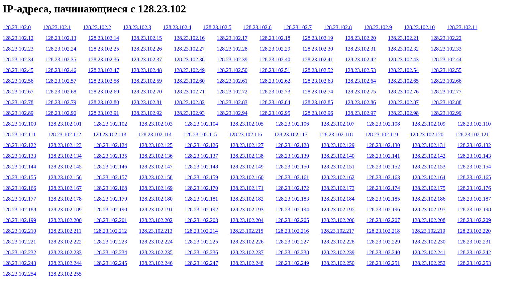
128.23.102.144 (19, 166)
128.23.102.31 (360, 49)
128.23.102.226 (247, 241)
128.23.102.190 (110, 209)
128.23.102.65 (403, 81)
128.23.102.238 (292, 252)
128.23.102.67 (18, 91)
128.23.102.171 (247, 188)
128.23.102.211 (64, 231)
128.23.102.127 (247, 145)
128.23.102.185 (383, 199)
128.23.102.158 (156, 177)
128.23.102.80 (103, 102)
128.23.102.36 (103, 59)
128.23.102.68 (60, 91)
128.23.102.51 (275, 70)
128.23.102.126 (201, 145)
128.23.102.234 (110, 252)
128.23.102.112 (64, 134)
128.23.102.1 (57, 27)
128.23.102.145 (65, 166)
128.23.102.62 (275, 81)
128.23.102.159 (201, 177)
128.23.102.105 (247, 124)
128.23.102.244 (65, 263)
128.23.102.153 (428, 166)
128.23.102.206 (337, 220)
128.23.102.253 (474, 263)
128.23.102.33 (446, 49)
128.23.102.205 (292, 220)
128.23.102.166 (19, 188)
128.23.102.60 (189, 81)
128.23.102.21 (403, 38)
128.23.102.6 (257, 27)
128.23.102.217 (337, 231)
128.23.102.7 (298, 27)
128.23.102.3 (137, 27)
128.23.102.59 (146, 81)
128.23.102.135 (110, 156)
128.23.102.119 (381, 134)
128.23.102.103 (156, 124)
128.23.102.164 (428, 177)
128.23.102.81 (146, 102)
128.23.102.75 (360, 91)
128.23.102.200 (65, 220)
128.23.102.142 (428, 156)
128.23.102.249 (292, 263)
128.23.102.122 (19, 145)
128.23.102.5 (217, 27)
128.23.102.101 (65, 124)
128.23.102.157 (110, 177)
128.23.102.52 (317, 70)
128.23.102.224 (156, 241)
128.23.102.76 (403, 91)
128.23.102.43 (403, 59)
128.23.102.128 (292, 145)
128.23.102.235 (156, 252)
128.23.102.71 (189, 91)
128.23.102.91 (103, 113)
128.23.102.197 (428, 209)
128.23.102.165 (474, 177)
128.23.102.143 (474, 156)
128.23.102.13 (60, 38)
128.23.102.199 (19, 220)
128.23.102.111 (19, 134)
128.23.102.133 (19, 156)
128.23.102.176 (474, 188)
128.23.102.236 (201, 252)
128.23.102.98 (403, 113)
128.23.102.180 (156, 199)
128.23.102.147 (156, 166)
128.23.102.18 (275, 38)
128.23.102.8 (338, 27)
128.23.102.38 (189, 59)
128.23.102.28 (232, 49)
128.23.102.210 (19, 231)
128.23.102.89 (18, 113)
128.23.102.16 (189, 38)
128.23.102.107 (337, 124)
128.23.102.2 (97, 27)
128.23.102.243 (19, 263)
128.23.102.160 (247, 177)
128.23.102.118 (335, 134)
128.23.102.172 (292, 188)
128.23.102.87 (403, 102)
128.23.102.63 (317, 81)
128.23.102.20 (360, 38)
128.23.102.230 (428, 241)
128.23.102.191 (156, 209)
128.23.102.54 (403, 70)
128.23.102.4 (177, 27)
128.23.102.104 (201, 124)
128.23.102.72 (232, 91)
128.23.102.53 (360, 70)
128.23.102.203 (201, 220)
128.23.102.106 (292, 124)
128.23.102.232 (19, 252)
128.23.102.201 (110, 220)
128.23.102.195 (337, 209)
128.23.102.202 (156, 220)
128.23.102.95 (275, 113)
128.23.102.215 (246, 231)
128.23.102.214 (201, 231)
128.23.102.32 (403, 49)
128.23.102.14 (103, 38)
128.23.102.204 (247, 220)
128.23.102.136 (156, 156)
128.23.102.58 (103, 81)
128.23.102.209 (474, 220)
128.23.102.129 (337, 145)
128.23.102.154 (474, 166)
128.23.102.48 (146, 70)
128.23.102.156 (65, 177)
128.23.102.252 (428, 263)
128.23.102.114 (155, 134)
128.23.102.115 (200, 134)
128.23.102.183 (292, 199)
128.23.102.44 (446, 59)
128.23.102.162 (337, 177)
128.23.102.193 (247, 209)
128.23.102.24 (60, 49)
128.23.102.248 (247, 263)
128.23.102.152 (383, 166)
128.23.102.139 (292, 156)
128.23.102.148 (201, 166)
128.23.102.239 (337, 252)
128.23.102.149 (247, 166)
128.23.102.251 (383, 263)
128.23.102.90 (60, 113)
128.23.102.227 (292, 241)
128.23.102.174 (383, 188)
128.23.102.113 (109, 134)
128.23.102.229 (383, 241)
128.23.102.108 (383, 124)
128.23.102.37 (146, 59)
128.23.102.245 (110, 263)
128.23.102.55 (446, 70)
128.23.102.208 (428, 220)
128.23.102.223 (110, 241)
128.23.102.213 (155, 231)
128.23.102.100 (19, 124)
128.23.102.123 (65, 145)
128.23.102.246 (156, 263)
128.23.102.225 (201, 241)
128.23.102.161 (292, 177)
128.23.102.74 (317, 91)
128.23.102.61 (232, 81)
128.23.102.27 (189, 49)
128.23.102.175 (428, 188)
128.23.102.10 (419, 27)
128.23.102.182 (247, 199)
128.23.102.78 (18, 102)
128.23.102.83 (232, 102)
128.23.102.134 (65, 156)
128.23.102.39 (232, 59)
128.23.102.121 (472, 134)
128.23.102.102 (110, 124)
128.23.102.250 (337, 263)
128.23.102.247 (201, 263)
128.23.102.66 (446, 81)
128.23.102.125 (156, 145)
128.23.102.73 (275, 91)
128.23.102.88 (446, 102)
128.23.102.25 (103, 49)
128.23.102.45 (18, 70)
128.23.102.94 (232, 113)
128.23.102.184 (337, 199)
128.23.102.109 (428, 124)
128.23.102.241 (428, 252)
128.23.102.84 (275, 102)
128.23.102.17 (232, 38)
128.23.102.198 (474, 209)
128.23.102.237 (247, 252)
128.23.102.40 (275, 59)
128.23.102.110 (474, 124)
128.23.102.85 (317, 102)
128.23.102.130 (383, 145)
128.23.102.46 (60, 70)
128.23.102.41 (317, 59)
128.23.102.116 (245, 134)
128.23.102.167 (65, 188)
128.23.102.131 (428, 145)
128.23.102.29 (275, 49)
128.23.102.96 (317, 113)
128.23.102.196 (383, 209)
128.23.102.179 (110, 199)
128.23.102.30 (317, 49)
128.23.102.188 (19, 209)
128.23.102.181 (201, 199)
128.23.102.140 (337, 156)
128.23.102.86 (360, 102)
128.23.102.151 (337, 166)
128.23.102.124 (110, 145)
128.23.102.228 (337, 241)
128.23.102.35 (60, 59)
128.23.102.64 (360, 81)
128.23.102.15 (146, 38)
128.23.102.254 (19, 274)
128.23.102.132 (474, 145)
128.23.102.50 (232, 70)
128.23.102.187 (474, 199)
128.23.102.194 (292, 209)
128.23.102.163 (383, 177)
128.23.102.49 (189, 70)
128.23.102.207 (383, 220)
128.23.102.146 (110, 166)
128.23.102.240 (383, 252)
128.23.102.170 (201, 188)
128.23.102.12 (18, 38)
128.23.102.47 (103, 70)
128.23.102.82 (189, 102)
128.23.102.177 (19, 199)
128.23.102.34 (18, 59)
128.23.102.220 (474, 231)
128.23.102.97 (360, 113)
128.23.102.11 (462, 27)
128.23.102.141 (383, 156)
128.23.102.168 (110, 188)
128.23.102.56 (18, 81)
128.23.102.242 (474, 252)
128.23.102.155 (19, 177)
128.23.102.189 (65, 209)
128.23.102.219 (428, 231)
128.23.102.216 (292, 231)
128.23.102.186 (428, 199)
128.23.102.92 (146, 113)
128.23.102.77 (446, 91)
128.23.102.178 (65, 199)
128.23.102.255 (65, 274)
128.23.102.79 (60, 102)
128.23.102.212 (110, 231)
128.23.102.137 (201, 156)
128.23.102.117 (290, 134)
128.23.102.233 (65, 252)
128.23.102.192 (201, 209)
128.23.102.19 (317, 38)
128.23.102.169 (156, 188)
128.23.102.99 (446, 113)
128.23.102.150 (292, 166)
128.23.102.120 (426, 134)
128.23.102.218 (383, 231)
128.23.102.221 (19, 241)
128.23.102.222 (65, 241)
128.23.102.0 (17, 27)
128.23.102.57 (60, 81)
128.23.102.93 (189, 113)
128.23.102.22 (446, 38)
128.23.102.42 (360, 59)
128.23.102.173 (337, 188)
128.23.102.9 (378, 27)
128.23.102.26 (146, 49)
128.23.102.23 (18, 49)
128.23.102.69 (103, 91)
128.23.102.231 (474, 241)
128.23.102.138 (247, 156)
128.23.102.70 (146, 91)
